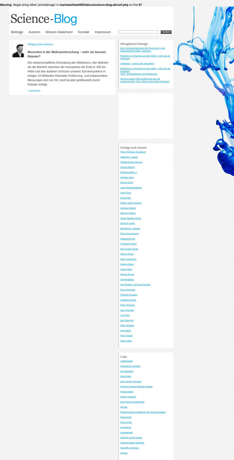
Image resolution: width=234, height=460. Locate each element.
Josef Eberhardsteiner (131, 188)
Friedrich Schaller (128, 295)
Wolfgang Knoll (127, 239)
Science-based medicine (132, 443)
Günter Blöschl (127, 167)
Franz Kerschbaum (129, 233)
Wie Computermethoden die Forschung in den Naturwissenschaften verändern (142, 49)
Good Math (125, 376)
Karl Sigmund (127, 320)
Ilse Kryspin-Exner (129, 249)
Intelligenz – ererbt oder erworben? (137, 63)
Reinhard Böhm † (128, 172)
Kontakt (83, 32)
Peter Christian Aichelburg (133, 152)
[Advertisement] (146, 116)
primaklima (125, 427)
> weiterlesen (34, 91)
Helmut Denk (126, 182)
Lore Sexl (125, 315)
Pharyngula (125, 417)
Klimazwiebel (126, 392)
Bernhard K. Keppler (130, 228)
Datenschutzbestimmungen (64, 169)
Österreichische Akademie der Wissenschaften (143, 412)
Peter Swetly (126, 336)
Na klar (123, 407)
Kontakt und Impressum (42, 169)
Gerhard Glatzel (128, 208)
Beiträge (17, 32)
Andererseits (126, 361)
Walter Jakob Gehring (131, 203)
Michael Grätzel (128, 213)
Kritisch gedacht (128, 397)
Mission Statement (59, 32)
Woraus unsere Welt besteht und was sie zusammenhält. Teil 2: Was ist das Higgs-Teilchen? (144, 80)
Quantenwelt (126, 432)
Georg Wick (126, 341)
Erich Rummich (127, 290)
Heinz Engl (125, 193)
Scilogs (123, 453)
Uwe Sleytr (125, 330)
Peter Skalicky (127, 325)
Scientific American (129, 448)
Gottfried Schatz (128, 300)
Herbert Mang (127, 264)
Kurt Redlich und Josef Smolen (135, 285)
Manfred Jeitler (127, 223)
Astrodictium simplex (130, 366)
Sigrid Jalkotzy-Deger (130, 218)
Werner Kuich (127, 254)
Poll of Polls (126, 422)
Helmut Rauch (127, 274)
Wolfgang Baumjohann (40, 44)
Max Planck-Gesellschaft (132, 402)
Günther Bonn (127, 177)
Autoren (34, 32)
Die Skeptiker (126, 371)
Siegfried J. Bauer (129, 157)
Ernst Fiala (125, 198)
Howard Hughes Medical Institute (136, 386)
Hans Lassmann (128, 259)
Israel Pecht (126, 269)
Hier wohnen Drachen (131, 381)
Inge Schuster (127, 310)
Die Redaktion (127, 279)
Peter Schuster (127, 305)
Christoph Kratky (128, 244)
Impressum (103, 32)
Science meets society (131, 437)
